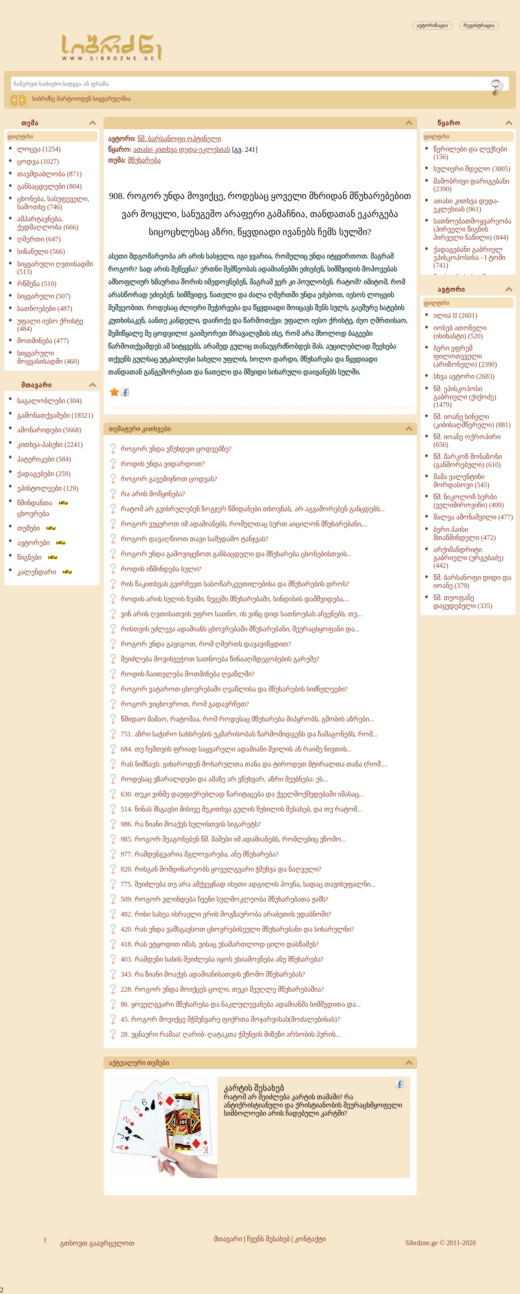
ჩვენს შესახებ (268, 1239)
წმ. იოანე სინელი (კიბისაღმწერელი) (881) (472, 420)
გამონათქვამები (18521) (55, 415)
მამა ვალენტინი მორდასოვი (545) (461, 481)
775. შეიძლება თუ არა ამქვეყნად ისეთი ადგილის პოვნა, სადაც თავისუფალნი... (248, 884)
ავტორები (42, 542)
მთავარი (58, 385)
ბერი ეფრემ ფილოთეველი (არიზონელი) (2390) (465, 356)
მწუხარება (144, 160)
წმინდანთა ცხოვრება (43, 508)
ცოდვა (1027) (38, 161)
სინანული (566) (41, 251)
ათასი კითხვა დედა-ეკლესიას (181, 149)
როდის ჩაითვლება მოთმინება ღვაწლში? (188, 674)
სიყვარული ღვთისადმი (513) (55, 267)
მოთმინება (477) (43, 340)
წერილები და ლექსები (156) (470, 152)
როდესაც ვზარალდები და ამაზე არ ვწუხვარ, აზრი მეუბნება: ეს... (224, 779)
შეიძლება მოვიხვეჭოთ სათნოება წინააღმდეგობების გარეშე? (220, 659)
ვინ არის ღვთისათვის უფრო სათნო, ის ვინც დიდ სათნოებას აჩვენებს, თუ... (241, 614)
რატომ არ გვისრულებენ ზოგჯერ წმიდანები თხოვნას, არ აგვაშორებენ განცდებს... (253, 509)
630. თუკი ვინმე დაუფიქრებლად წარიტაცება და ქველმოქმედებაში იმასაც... (242, 794)
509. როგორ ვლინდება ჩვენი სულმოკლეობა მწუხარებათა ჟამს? (224, 899)
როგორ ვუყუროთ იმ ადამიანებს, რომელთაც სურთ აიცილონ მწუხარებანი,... (244, 524)
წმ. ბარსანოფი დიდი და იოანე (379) (472, 581)
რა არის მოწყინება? (153, 494)
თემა (58, 123)
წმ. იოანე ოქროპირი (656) (467, 440)
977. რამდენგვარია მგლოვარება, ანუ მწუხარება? (200, 854)
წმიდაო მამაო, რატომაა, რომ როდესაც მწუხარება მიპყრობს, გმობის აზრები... (247, 719)
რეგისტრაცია (479, 25)
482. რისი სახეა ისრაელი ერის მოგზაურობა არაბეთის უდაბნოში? (226, 914)
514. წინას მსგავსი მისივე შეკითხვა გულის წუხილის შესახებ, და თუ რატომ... (241, 809)
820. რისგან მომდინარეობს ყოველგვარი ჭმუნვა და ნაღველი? (221, 869)
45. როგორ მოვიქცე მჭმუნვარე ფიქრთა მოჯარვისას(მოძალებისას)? (230, 1019)
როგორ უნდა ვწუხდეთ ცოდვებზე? (176, 448)
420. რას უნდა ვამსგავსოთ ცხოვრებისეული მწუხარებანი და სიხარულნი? (237, 929)
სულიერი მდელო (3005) (472, 168)
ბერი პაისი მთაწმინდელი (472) (464, 533)
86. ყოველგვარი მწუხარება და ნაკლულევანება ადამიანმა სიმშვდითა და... (241, 1004)
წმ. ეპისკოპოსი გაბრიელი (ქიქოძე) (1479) (464, 396)
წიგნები (38, 557)
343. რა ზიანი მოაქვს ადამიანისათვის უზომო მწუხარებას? (213, 974)
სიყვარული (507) (44, 296)
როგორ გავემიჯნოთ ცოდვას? (169, 479)
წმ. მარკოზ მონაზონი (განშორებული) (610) (467, 460)
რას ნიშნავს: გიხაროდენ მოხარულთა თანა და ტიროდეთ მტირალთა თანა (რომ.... (254, 764)
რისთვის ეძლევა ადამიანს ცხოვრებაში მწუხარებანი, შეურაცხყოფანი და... (240, 629)
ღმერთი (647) (39, 239)
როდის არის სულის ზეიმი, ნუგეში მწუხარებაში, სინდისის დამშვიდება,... (235, 599)
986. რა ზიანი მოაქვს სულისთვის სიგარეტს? (191, 824)
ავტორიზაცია (432, 25)
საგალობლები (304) (49, 400)
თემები (37, 528)
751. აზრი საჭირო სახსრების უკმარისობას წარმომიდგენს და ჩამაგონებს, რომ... (249, 734)
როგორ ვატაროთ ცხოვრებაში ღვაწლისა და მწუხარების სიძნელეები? (234, 689)
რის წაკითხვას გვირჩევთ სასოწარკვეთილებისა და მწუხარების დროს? (235, 584)
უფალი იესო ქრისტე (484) (50, 324)
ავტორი (475, 290)
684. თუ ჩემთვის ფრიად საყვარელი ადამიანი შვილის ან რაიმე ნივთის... (236, 749)
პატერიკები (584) (44, 459)
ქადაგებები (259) (44, 473)
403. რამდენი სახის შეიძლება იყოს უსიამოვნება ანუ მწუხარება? (222, 959)
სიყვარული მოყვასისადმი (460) (48, 357)
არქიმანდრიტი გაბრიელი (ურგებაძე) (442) (468, 557)
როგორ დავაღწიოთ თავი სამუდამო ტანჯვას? (194, 539)
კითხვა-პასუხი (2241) (50, 444)
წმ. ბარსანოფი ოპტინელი (179, 138)
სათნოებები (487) (44, 308)
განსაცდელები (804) (49, 186)
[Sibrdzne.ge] (112, 47)
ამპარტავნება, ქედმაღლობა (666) (47, 223)
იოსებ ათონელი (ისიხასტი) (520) (460, 332)
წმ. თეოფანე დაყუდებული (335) (463, 601)
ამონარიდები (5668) (49, 430)
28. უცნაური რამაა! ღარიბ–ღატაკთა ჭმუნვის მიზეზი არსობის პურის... (231, 1034)
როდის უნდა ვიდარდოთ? (163, 464)
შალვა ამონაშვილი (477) (473, 517)
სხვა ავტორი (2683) (464, 376)
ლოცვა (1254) (39, 149)
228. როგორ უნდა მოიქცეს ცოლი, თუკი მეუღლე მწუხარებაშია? (222, 989)
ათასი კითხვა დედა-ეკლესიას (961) (466, 205)
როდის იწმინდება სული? (161, 569)
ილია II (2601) (455, 315)
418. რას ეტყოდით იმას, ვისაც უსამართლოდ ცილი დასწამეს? (220, 944)
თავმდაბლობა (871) (49, 174)
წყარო (475, 123)
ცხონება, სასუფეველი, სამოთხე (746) (53, 203)
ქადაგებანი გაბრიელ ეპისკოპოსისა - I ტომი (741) (469, 257)
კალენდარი (45, 572)
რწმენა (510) (37, 283)
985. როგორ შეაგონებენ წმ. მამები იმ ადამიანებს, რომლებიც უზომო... (233, 839)
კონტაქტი (310, 1239)
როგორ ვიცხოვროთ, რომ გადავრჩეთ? (185, 704)
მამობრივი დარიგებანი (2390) (471, 185)
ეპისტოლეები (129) (47, 488)
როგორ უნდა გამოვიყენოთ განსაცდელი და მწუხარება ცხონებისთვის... (236, 554)
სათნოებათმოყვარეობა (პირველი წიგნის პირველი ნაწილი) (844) (472, 229)
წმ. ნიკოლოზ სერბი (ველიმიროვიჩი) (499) (468, 501)
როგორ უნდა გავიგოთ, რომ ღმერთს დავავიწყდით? (206, 644)
